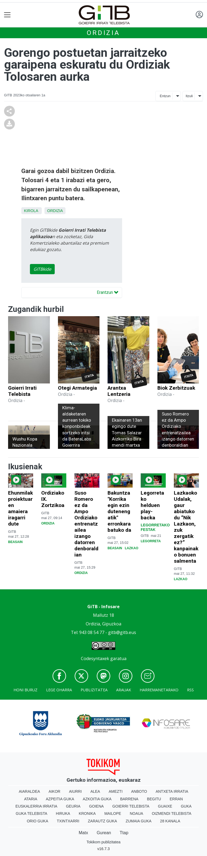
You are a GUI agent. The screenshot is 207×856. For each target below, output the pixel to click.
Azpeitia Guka (60, 799)
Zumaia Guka (138, 821)
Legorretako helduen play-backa (152, 505)
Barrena (129, 799)
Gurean (104, 832)
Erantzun (107, 292)
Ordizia (103, 33)
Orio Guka (37, 821)
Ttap (124, 832)
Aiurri (75, 791)
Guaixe (165, 806)
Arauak (123, 689)
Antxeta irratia (172, 791)
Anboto (139, 791)
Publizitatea (94, 689)
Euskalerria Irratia (36, 806)
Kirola (31, 211)
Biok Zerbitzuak (176, 388)
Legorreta (151, 541)
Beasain (15, 542)
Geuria (73, 806)
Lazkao (131, 548)
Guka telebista (31, 813)
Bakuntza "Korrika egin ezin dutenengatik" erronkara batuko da (119, 511)
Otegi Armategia (77, 388)
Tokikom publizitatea (103, 842)
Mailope (112, 813)
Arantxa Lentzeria (119, 391)
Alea (95, 791)
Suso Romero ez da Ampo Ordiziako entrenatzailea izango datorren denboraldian (86, 524)
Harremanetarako (159, 689)
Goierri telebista (130, 806)
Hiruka (63, 813)
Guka (186, 806)
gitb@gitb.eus (122, 632)
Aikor (54, 791)
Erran (176, 799)
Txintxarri (68, 821)
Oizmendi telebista (171, 813)
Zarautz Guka (102, 821)
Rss (190, 689)
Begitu (154, 799)
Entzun (165, 96)
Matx (83, 832)
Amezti (115, 791)
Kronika (87, 813)
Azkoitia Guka (97, 799)
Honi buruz (25, 689)
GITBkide (42, 269)
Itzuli (189, 96)
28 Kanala (170, 821)
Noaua (136, 813)
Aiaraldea (29, 791)
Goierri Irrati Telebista (22, 391)
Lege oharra (59, 689)
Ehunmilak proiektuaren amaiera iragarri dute (20, 508)
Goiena (96, 806)
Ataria (30, 799)
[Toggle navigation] (7, 15)
